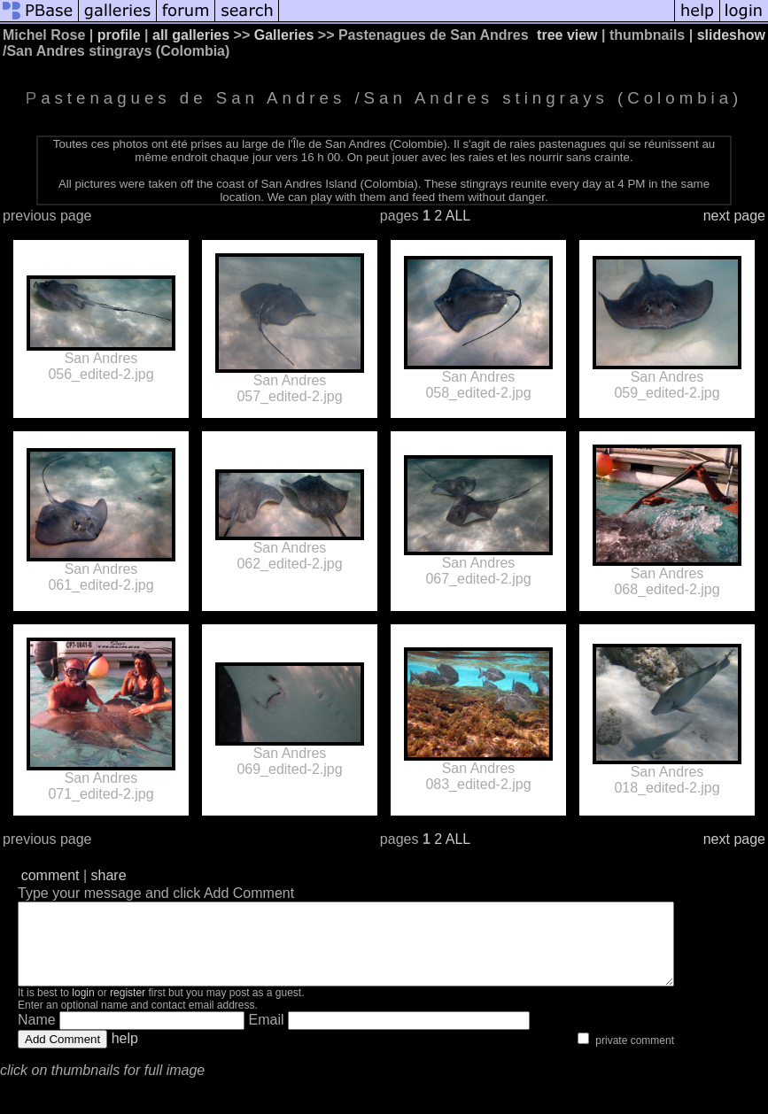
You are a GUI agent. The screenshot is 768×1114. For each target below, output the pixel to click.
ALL (458, 215)
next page (734, 215)
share (109, 875)
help (125, 1054)
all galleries (190, 35)
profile (119, 35)
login (83, 1008)
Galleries (284, 35)
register (127, 1008)
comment (50, 875)
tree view (567, 35)
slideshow (731, 35)
